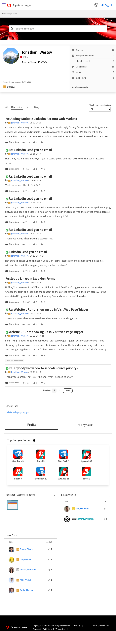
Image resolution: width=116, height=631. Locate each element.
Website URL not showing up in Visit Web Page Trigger (46, 332)
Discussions (17, 107)
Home (94, 626)
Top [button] (101, 626)
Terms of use (61, 629)
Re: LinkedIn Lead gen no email (30, 150)
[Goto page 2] (59, 390)
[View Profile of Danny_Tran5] (26, 549)
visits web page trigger (18, 412)
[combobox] (58, 28)
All (6, 107)
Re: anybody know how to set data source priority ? (43, 368)
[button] (12, 28)
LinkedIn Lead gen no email (28, 252)
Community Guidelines (42, 629)
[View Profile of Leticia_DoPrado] (28, 570)
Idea (29, 107)
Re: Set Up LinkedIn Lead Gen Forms (30, 279)
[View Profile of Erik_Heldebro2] (82, 509)
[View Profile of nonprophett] (26, 559)
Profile (31, 425)
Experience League (22, 5)
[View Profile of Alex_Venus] (25, 580)
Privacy (77, 626)
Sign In (109, 5)
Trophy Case (84, 425)
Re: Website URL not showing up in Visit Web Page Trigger (48, 310)
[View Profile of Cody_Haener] (26, 590)
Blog (36, 107)
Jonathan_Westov (19, 123)
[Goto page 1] (54, 391)
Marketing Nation (9, 14)
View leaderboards (80, 87)
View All (58, 406)
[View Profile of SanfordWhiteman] (84, 519)
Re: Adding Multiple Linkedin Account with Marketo (41, 119)
